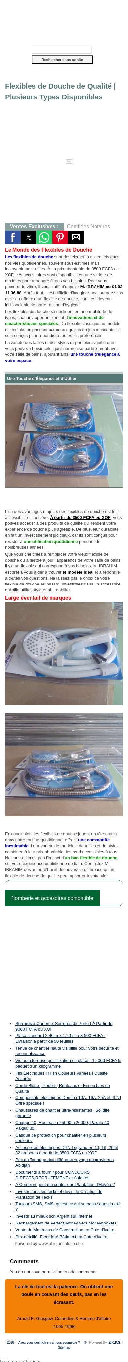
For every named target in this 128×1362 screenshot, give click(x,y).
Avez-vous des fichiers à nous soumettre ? (49, 1342)
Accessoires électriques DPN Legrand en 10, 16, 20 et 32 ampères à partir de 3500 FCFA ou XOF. (66, 1150)
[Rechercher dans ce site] (62, 49)
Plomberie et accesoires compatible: (52, 898)
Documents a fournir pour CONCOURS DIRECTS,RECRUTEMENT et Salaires (52, 1175)
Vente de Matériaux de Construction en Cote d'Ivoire (64, 1229)
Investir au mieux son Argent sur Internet (53, 1216)
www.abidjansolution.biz (61, 1243)
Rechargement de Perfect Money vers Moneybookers (66, 1223)
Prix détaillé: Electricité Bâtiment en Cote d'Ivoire (61, 1236)
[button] (64, 74)
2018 (10, 1342)
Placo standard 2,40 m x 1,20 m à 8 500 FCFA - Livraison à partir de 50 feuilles (60, 1038)
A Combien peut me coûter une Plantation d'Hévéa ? (65, 1184)
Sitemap (64, 1347)
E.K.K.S (114, 1342)
